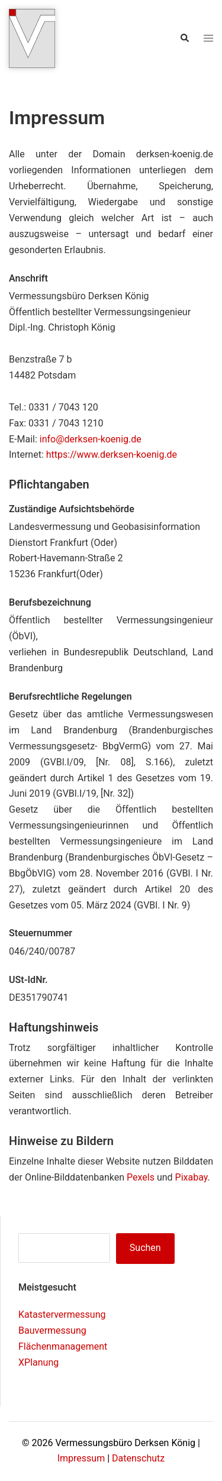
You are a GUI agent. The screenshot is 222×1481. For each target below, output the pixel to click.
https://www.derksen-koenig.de (111, 454)
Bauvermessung (52, 1330)
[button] (184, 38)
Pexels (141, 1177)
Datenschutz (138, 1458)
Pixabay (191, 1177)
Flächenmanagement (62, 1346)
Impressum (81, 1458)
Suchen (145, 1247)
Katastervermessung (61, 1314)
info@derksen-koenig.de (90, 439)
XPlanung (38, 1362)
